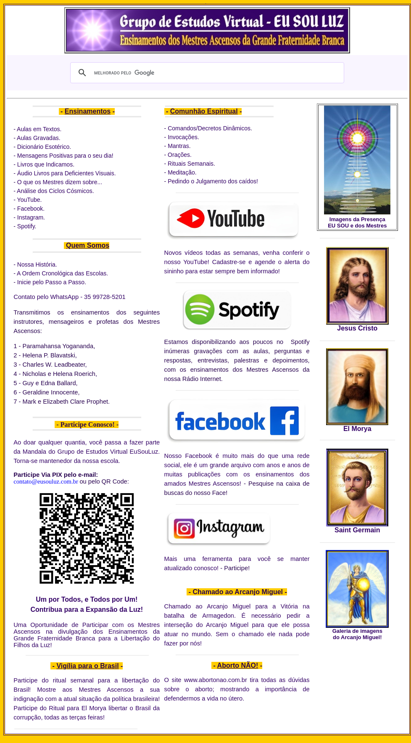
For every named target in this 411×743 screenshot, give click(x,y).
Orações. (179, 154)
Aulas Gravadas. (39, 138)
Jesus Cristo (357, 328)
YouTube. (29, 199)
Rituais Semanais (189, 163)
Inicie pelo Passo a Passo (50, 282)
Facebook (30, 208)
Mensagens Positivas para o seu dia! (65, 155)
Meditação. (182, 172)
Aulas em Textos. (39, 129)
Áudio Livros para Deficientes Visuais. (66, 173)
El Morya (357, 428)
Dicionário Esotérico (43, 146)
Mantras (178, 146)
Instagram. (31, 217)
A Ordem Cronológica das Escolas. (62, 273)
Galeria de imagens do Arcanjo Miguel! (357, 634)
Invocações (183, 137)
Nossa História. (37, 264)
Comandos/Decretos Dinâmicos (209, 128)
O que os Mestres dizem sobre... (59, 182)
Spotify (26, 226)
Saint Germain (357, 530)
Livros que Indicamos (45, 164)
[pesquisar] (206, 73)
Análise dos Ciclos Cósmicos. (55, 191)
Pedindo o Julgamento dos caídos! (213, 181)
